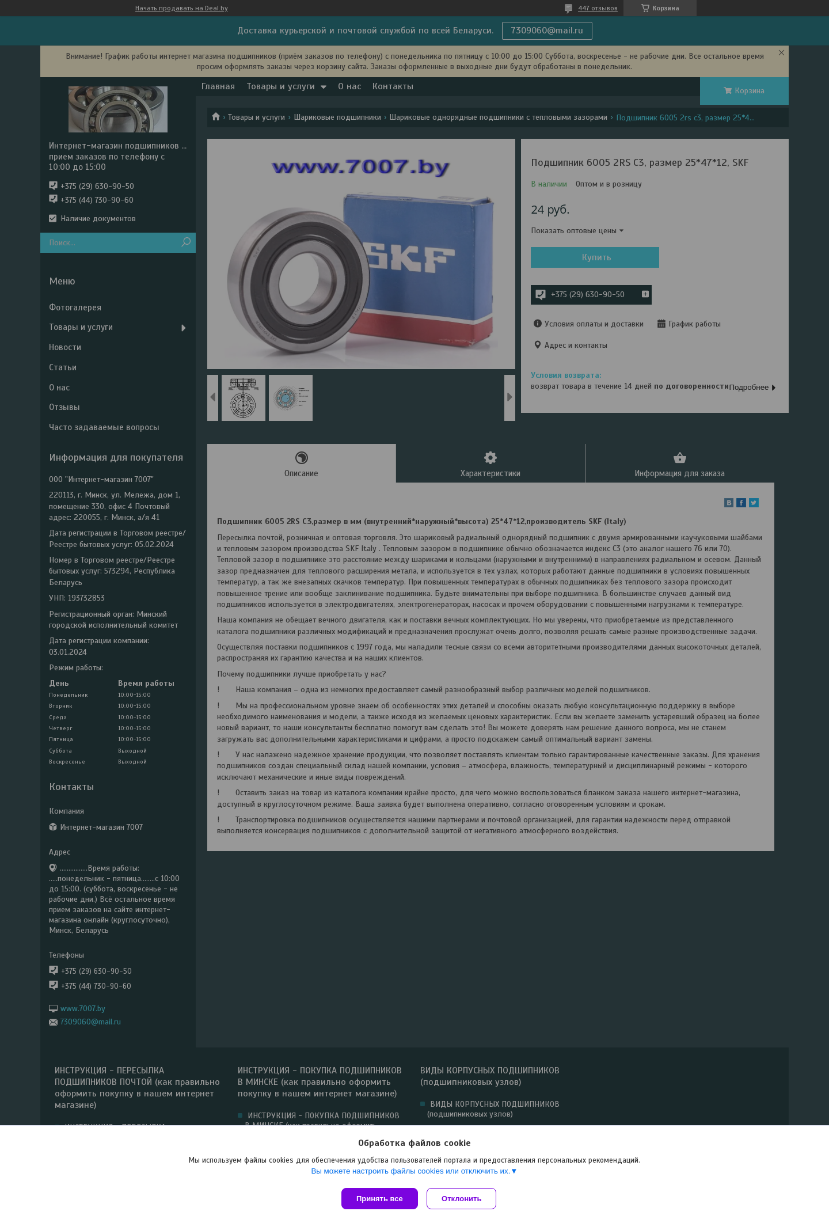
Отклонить (464, 1198)
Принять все (379, 1198)
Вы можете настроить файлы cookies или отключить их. (410, 1173)
